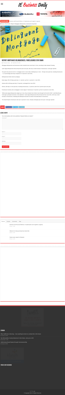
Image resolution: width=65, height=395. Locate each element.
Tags (20, 221)
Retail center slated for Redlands (17, 237)
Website (4, 141)
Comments (14, 221)
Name (3, 131)
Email (3, 136)
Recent (3, 221)
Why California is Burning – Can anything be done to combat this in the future (21, 334)
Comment (4, 118)
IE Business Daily (6, 62)
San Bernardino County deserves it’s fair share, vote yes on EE (17, 338)
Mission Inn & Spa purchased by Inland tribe (19, 231)
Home (2, 23)
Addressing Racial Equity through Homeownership (14, 342)
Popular (8, 221)
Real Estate (7, 23)
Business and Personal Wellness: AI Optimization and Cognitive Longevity (25, 21)
